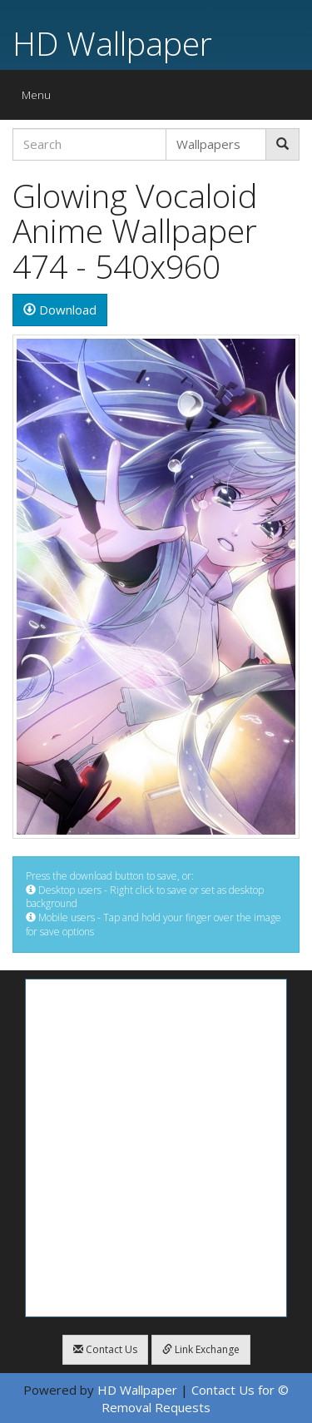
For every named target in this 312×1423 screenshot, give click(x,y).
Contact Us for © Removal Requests (195, 1398)
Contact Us (105, 1349)
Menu (40, 99)
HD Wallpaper (112, 43)
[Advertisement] (156, 1148)
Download (60, 309)
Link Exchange (201, 1349)
